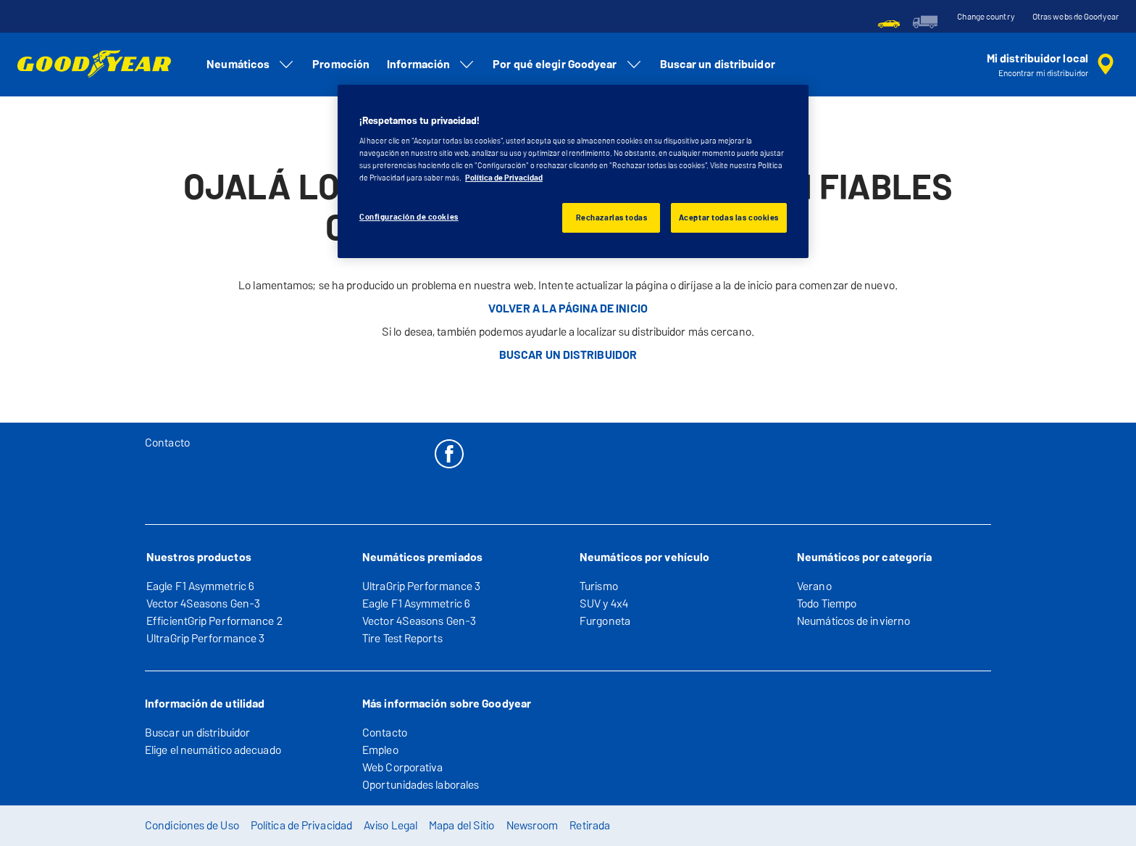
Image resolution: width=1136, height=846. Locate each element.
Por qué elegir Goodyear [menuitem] (567, 64)
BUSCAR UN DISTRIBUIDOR (568, 355)
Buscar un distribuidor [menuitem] (717, 64)
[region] (573, 172)
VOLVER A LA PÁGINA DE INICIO (568, 308)
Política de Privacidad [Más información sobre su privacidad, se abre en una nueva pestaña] (504, 178)
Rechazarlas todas (612, 217)
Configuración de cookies (409, 217)
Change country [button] (985, 17)
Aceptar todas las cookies (729, 217)
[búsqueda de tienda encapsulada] (1053, 64)
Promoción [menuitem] (340, 64)
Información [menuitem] (431, 64)
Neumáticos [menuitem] (250, 64)
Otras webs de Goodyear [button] (1075, 17)
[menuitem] (889, 21)
